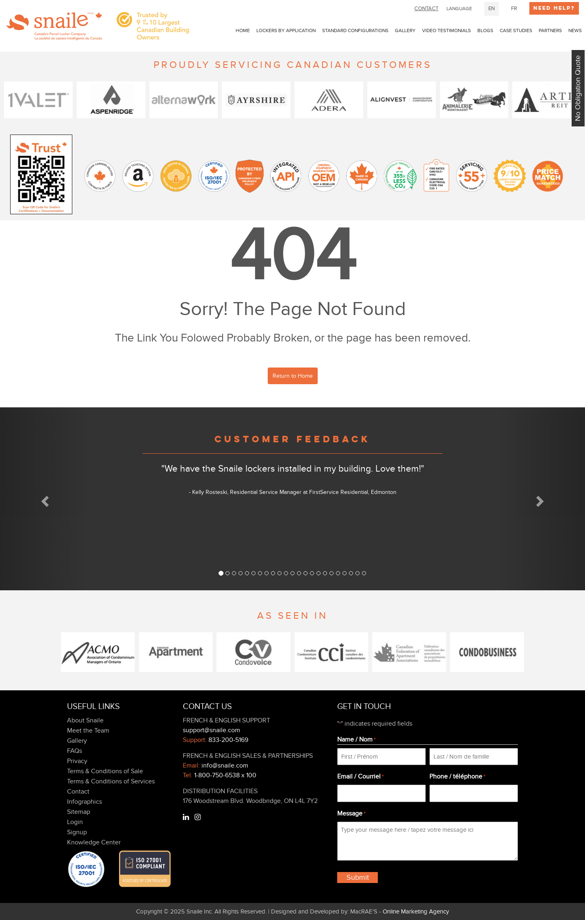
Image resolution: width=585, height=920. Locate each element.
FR (514, 8)
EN (491, 8)
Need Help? (554, 8)
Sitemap (78, 812)
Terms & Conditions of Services (111, 781)
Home (243, 30)
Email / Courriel (360, 776)
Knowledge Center (94, 842)
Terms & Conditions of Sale (105, 771)
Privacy (77, 761)
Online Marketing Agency (416, 911)
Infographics (84, 802)
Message (351, 813)
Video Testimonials (446, 30)
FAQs (74, 751)
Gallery (405, 30)
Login (75, 822)
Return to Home (293, 375)
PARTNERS (550, 30)
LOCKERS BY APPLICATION (286, 30)
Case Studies (516, 30)
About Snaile (85, 720)
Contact (78, 791)
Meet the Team (88, 730)
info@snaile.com (225, 765)
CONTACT (426, 8)
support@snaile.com (211, 730)
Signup (77, 832)
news (575, 30)
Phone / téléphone (457, 776)
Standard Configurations (355, 30)
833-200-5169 (228, 740)
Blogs (485, 30)
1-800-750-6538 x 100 (225, 775)
